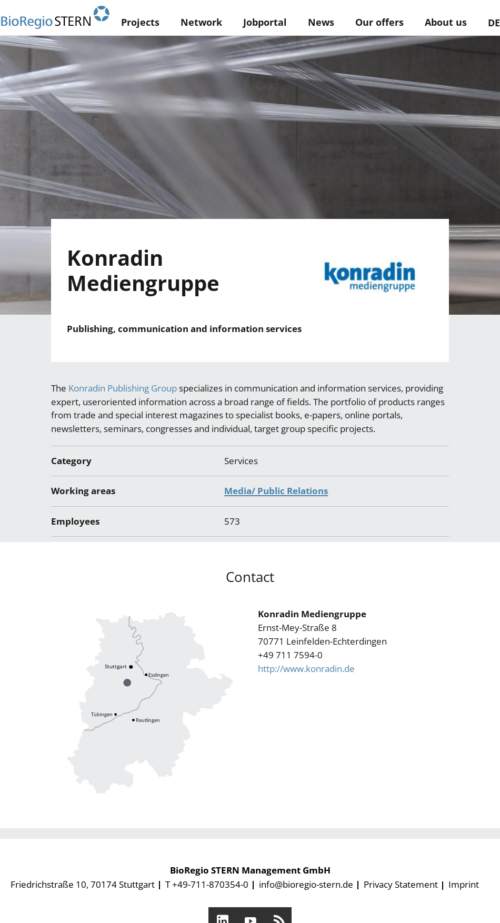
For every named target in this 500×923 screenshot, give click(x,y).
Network (201, 22)
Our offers (379, 22)
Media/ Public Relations (276, 491)
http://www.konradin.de (306, 669)
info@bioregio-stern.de (306, 884)
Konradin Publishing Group (122, 388)
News (321, 22)
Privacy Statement (401, 884)
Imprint (463, 884)
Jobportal (265, 22)
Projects (140, 22)
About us (446, 22)
